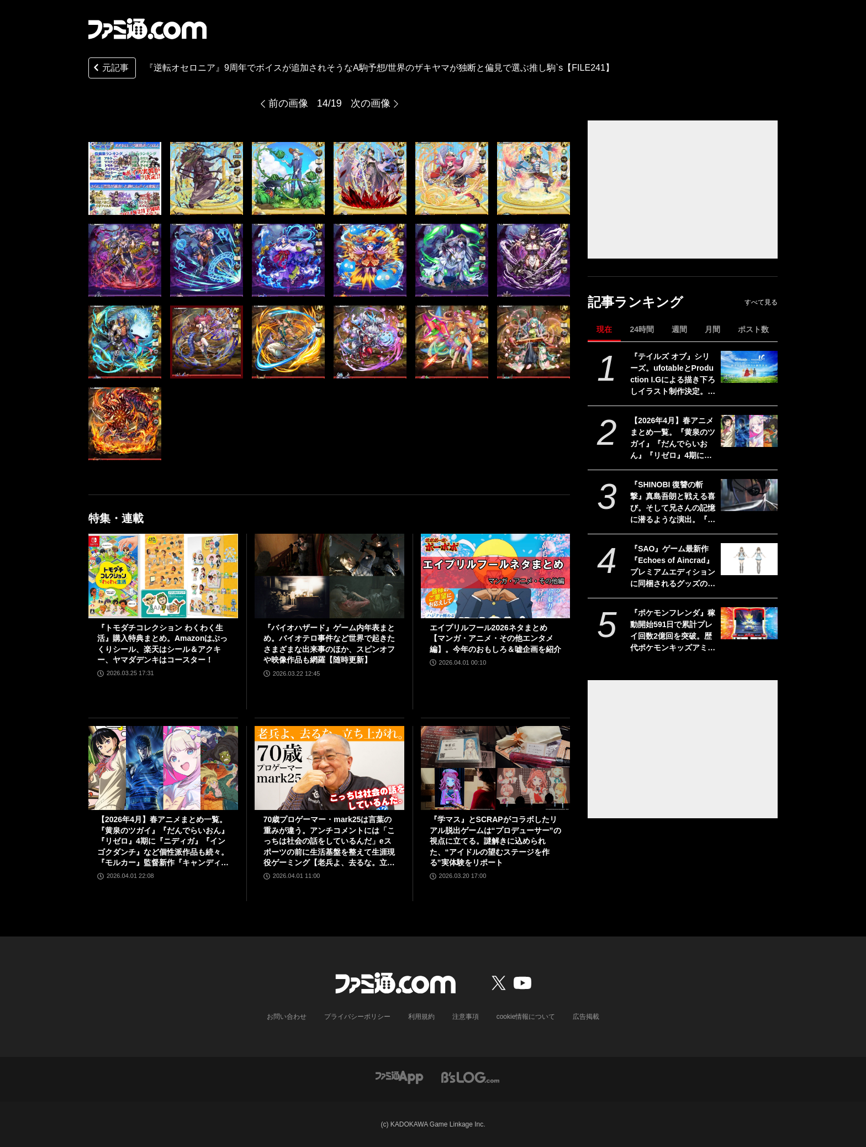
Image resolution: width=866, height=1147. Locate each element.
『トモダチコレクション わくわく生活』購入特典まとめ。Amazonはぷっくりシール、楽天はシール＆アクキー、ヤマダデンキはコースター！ (162, 644)
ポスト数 (753, 329)
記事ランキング (635, 301)
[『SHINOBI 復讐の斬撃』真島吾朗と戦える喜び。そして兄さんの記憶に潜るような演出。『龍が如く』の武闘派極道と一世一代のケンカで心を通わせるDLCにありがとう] (749, 495)
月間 (712, 329)
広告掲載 (586, 1016)
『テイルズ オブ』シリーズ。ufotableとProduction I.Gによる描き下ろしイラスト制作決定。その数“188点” (672, 374)
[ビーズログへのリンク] (470, 1076)
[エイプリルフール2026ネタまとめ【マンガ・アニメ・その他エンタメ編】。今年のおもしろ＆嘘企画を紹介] (496, 576)
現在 (604, 329)
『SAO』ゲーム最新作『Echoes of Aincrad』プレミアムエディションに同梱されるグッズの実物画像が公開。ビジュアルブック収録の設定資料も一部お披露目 (672, 567)
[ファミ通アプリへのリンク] (399, 1076)
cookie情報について (526, 1016)
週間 (679, 329)
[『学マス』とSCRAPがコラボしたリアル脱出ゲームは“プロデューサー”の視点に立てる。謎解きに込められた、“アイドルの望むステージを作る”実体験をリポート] (496, 768)
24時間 (642, 329)
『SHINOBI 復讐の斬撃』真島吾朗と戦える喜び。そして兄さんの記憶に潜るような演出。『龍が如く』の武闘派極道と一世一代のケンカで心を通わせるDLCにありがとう (673, 502)
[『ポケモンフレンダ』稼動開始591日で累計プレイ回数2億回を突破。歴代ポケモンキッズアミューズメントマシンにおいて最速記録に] (749, 623)
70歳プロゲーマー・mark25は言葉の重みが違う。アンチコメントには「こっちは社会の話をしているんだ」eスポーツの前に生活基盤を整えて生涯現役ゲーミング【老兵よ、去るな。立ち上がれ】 (329, 842)
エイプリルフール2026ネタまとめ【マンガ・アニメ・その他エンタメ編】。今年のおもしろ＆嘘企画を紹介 (495, 638)
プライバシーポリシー (357, 1016)
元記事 (110, 69)
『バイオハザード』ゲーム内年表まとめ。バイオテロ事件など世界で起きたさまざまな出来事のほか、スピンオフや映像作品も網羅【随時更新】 (329, 644)
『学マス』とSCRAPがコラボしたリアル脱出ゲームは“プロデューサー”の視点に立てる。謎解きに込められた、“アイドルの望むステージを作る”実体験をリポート (495, 841)
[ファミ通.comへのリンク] (147, 28)
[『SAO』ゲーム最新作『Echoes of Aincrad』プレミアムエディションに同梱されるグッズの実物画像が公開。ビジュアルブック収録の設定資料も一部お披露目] (749, 559)
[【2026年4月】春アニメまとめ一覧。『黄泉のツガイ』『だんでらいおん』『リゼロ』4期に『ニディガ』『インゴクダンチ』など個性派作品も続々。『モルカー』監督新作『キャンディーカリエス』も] (749, 431)
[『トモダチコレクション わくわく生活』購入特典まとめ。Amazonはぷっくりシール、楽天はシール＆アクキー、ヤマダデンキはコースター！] (163, 576)
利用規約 (421, 1016)
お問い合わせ (287, 1016)
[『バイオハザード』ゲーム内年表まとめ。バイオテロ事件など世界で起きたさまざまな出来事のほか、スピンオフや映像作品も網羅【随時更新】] (329, 576)
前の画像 (288, 103)
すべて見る (761, 302)
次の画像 (370, 103)
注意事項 (465, 1016)
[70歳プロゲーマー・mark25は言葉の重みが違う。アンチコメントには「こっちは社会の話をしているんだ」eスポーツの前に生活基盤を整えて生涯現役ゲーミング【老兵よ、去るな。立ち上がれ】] (329, 768)
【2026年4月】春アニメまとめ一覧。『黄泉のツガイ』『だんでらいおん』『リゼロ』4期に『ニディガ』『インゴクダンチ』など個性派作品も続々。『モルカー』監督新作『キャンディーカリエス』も (672, 438)
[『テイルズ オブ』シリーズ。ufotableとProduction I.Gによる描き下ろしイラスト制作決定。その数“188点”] (749, 367)
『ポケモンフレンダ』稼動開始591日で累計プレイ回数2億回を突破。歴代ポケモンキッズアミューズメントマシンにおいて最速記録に (672, 631)
